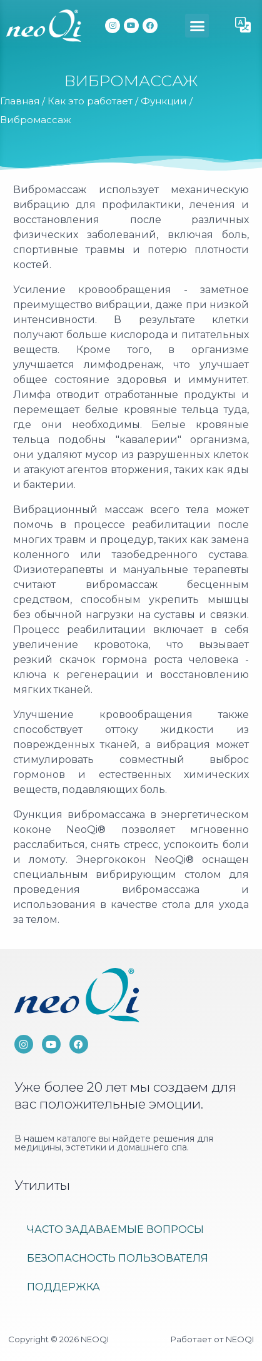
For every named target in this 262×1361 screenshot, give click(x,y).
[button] (197, 25)
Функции (164, 101)
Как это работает (90, 101)
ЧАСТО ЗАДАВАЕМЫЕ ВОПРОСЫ (115, 1229)
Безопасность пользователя (117, 1258)
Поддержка (63, 1287)
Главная (19, 101)
